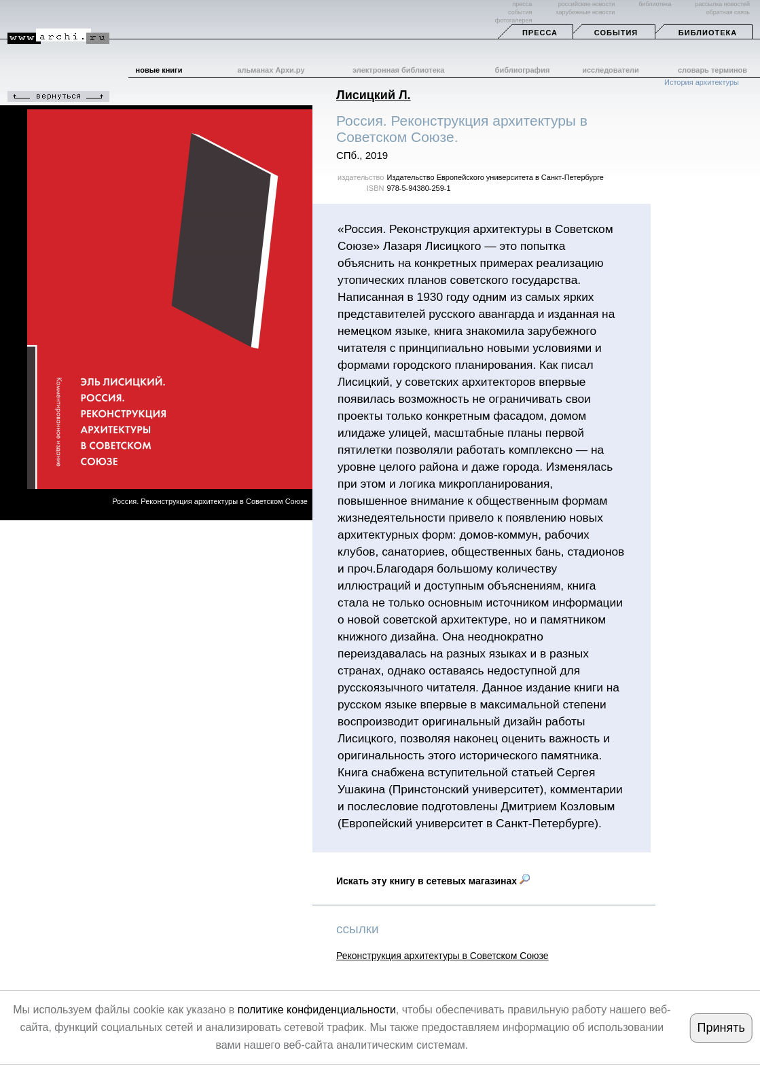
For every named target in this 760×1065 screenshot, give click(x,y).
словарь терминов (712, 70)
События (616, 33)
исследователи (610, 70)
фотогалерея (513, 20)
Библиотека (707, 33)
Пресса (540, 33)
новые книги (159, 70)
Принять (720, 1027)
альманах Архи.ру (270, 70)
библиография (522, 70)
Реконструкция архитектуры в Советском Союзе (442, 955)
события (520, 12)
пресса (522, 4)
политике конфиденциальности (317, 1009)
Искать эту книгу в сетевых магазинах (433, 881)
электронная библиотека (398, 70)
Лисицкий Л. (373, 95)
